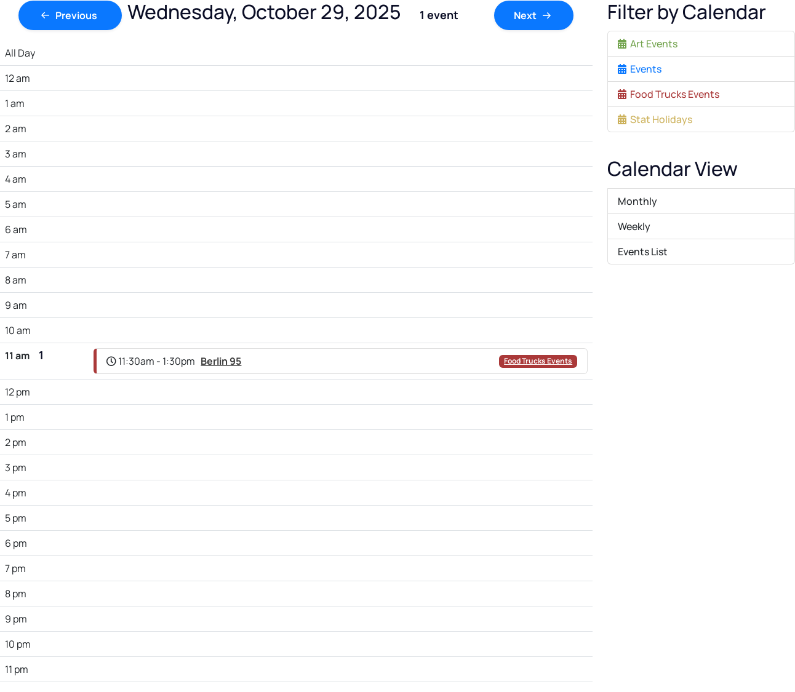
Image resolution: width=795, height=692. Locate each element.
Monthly (637, 201)
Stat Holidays (655, 119)
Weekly (634, 226)
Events (639, 69)
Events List (643, 251)
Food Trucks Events (538, 361)
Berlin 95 (221, 361)
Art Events (647, 43)
